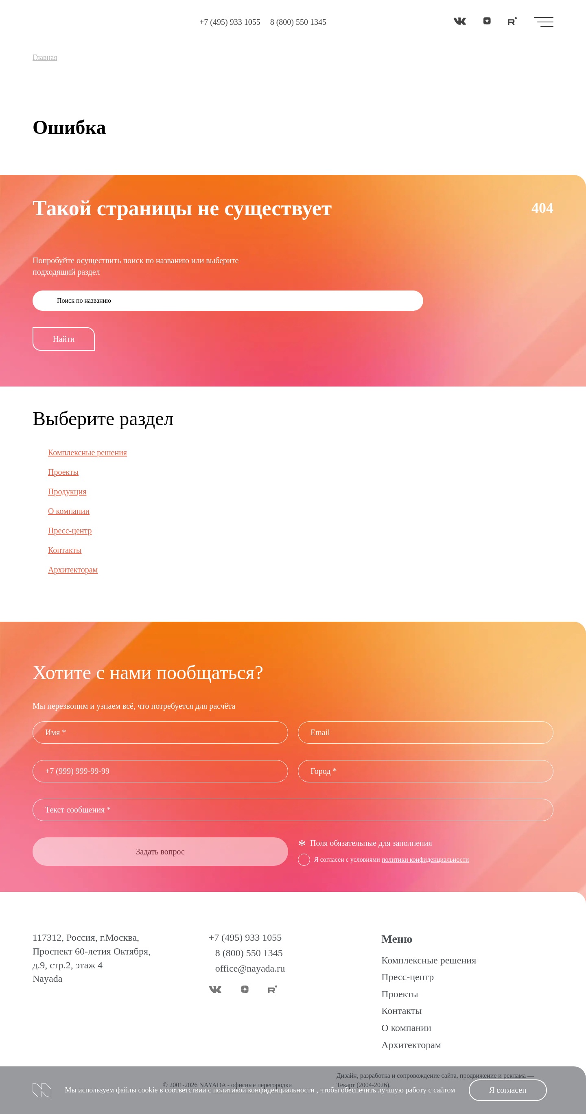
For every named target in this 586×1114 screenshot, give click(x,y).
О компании (69, 511)
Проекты (63, 471)
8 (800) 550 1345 (298, 21)
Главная (45, 57)
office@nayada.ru (250, 968)
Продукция (67, 491)
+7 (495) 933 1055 (229, 21)
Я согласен (508, 1090)
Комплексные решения (87, 452)
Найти (63, 338)
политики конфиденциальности (425, 859)
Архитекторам (73, 569)
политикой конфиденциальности (264, 1090)
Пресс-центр (70, 530)
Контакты (65, 550)
